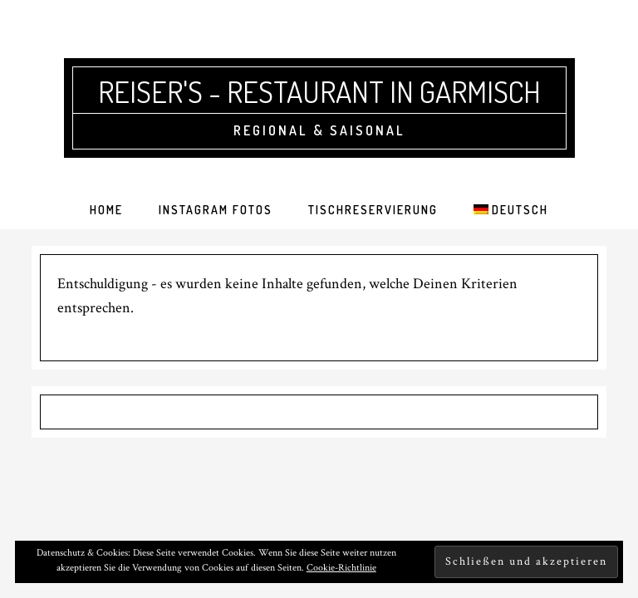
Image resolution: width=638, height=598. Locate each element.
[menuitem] (511, 210)
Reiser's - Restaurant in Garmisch (319, 91)
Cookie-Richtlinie (341, 567)
